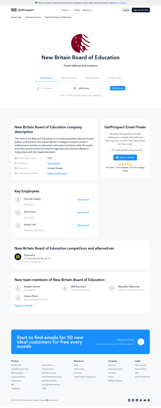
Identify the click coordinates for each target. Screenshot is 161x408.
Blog (76, 367)
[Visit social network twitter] (141, 402)
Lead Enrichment (18, 379)
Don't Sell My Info (142, 379)
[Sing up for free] (141, 343)
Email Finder (16, 17)
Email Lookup (47, 371)
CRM (44, 390)
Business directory (33, 17)
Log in (126, 10)
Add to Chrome (125, 159)
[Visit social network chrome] (149, 402)
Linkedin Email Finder (20, 371)
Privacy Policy (140, 371)
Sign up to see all (24, 307)
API (12, 386)
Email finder (46, 78)
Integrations (16, 382)
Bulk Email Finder (49, 375)
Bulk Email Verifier (49, 382)
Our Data (112, 375)
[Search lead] (116, 89)
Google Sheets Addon (51, 386)
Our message (121, 3)
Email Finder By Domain (52, 379)
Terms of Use (140, 367)
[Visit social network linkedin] (137, 402)
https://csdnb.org (57, 175)
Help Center (79, 371)
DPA (137, 375)
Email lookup (92, 78)
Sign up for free (140, 10)
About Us (112, 367)
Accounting (53, 165)
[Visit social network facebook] (133, 402)
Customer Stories (115, 371)
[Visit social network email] (129, 402)
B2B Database (17, 375)
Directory (78, 375)
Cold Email (15, 390)
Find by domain (69, 78)
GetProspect (22, 10)
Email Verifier (47, 367)
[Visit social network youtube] (145, 402)
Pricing (77, 10)
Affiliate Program (115, 382)
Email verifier (115, 78)
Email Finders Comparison (85, 379)
